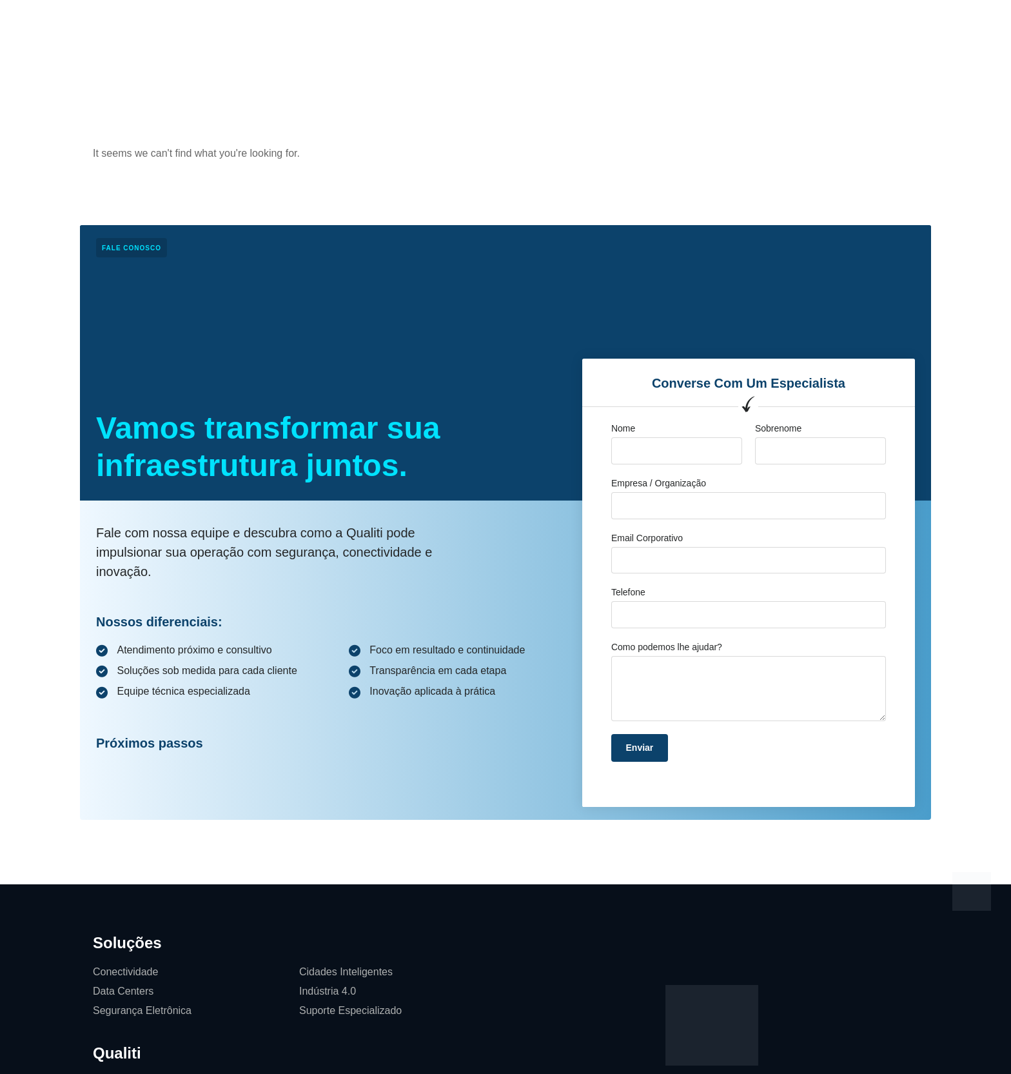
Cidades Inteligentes (346, 971)
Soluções (338, 22)
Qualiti (394, 22)
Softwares (657, 22)
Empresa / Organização (658, 483)
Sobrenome (778, 428)
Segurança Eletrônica (142, 1010)
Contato (596, 22)
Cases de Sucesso (472, 22)
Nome (623, 428)
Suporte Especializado (350, 1010)
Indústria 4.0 (327, 991)
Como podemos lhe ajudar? (666, 647)
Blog (546, 22)
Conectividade (125, 971)
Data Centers (123, 991)
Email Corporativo (647, 538)
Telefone (628, 592)
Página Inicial (265, 22)
